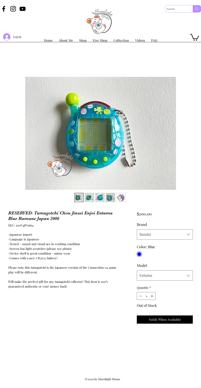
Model (142, 265)
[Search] (175, 8)
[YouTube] (22, 9)
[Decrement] (140, 296)
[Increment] (152, 296)
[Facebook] (3, 9)
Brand (142, 224)
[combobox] (165, 234)
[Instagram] (13, 9)
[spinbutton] (146, 296)
